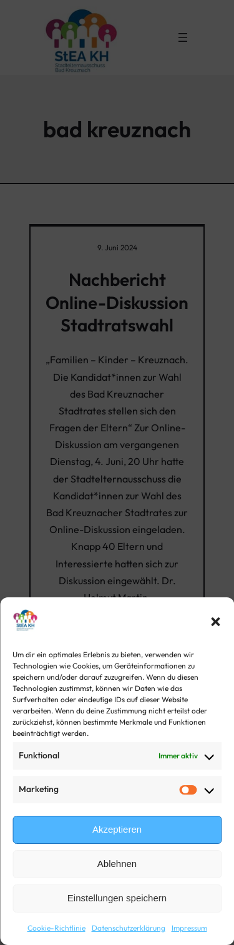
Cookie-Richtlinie (56, 928)
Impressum (189, 928)
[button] (215, 621)
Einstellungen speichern (117, 898)
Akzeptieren (117, 829)
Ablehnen (117, 863)
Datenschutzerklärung (128, 928)
